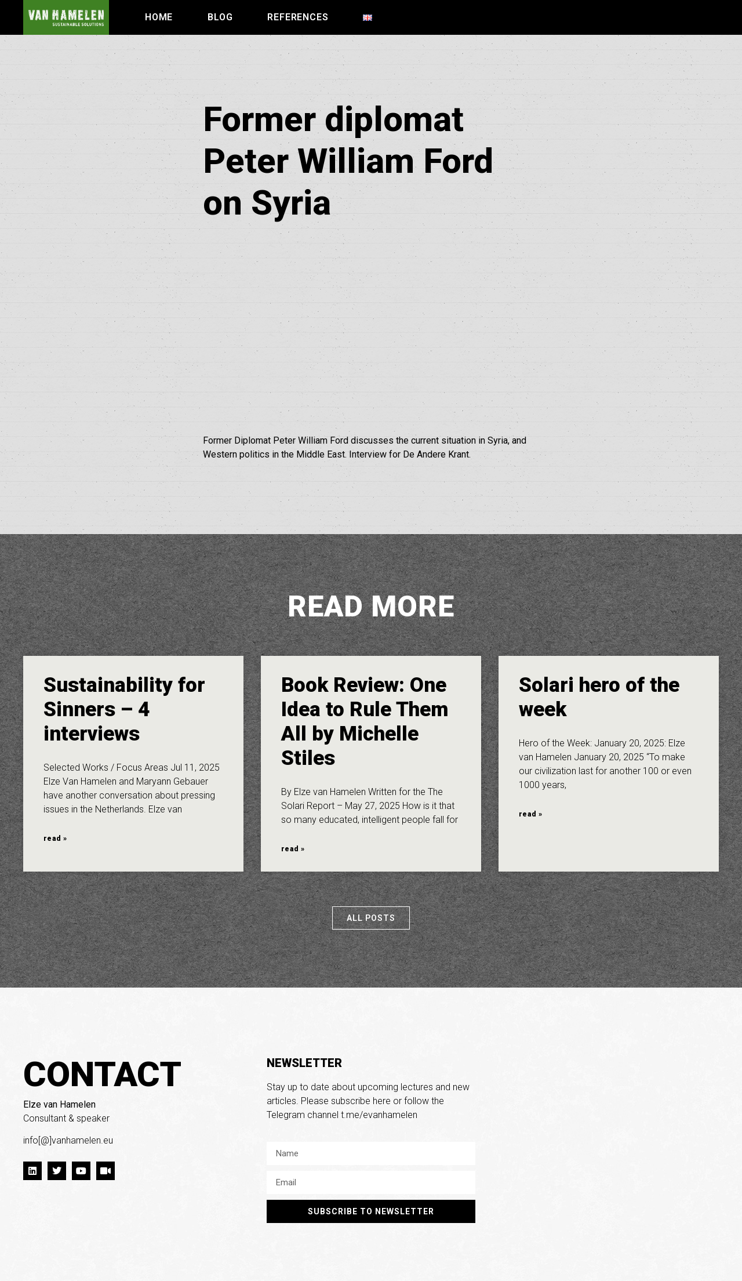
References (297, 17)
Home (159, 17)
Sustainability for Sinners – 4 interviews (124, 709)
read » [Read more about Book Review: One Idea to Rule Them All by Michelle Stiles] (292, 849)
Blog (220, 17)
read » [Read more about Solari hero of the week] (530, 814)
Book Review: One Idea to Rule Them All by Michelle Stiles (364, 721)
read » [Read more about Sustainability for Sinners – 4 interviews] (55, 838)
